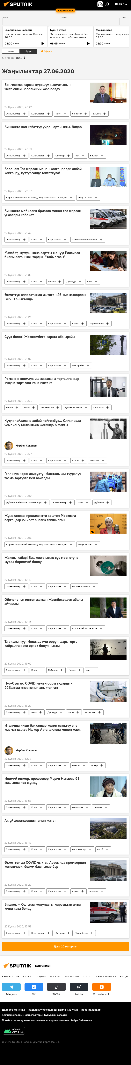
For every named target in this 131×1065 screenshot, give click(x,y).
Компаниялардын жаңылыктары (22, 1015)
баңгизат (77, 113)
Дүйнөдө (71, 281)
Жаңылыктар (13, 113)
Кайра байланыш (81, 1020)
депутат (98, 807)
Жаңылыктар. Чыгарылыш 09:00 (112, 35)
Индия (72, 670)
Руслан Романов (73, 407)
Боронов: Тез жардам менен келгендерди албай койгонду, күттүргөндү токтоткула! (43, 171)
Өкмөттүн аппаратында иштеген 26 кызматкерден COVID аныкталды (45, 297)
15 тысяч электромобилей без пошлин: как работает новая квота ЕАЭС (69, 37)
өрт (77, 155)
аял (88, 670)
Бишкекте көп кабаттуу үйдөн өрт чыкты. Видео (43, 127)
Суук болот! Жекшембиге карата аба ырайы (39, 337)
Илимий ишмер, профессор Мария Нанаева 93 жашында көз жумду (41, 780)
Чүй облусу (82, 933)
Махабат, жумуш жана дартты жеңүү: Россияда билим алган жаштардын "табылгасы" (42, 255)
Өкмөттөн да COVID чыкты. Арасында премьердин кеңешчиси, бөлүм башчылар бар (45, 864)
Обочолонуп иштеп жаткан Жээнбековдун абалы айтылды (43, 601)
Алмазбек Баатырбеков (84, 239)
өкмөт (75, 323)
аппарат (94, 891)
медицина (77, 807)
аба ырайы (78, 365)
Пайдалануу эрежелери (42, 1009)
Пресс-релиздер (90, 1009)
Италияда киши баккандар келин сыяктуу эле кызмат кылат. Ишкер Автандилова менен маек (42, 727)
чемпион (94, 460)
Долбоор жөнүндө (13, 1009)
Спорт (75, 460)
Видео (124, 976)
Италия (76, 765)
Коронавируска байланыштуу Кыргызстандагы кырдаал (36, 197)
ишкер (94, 765)
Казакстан (90, 712)
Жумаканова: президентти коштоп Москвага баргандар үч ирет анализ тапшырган (40, 518)
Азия (89, 281)
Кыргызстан (38, 113)
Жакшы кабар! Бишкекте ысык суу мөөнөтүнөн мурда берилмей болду (42, 560)
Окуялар (60, 155)
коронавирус (97, 323)
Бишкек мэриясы (81, 586)
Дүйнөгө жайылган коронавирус (23, 502)
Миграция (71, 976)
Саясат (28, 976)
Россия (52, 281)
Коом (58, 113)
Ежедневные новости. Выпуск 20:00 (24, 35)
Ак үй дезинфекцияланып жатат (30, 820)
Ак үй (100, 849)
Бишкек (97, 113)
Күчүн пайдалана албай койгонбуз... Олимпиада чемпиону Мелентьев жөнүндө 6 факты (42, 423)
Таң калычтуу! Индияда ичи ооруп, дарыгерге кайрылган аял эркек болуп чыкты (40, 643)
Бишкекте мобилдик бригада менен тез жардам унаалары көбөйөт (42, 213)
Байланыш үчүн (68, 1009)
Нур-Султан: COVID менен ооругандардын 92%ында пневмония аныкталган (38, 685)
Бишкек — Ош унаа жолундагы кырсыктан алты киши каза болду (42, 906)
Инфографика (106, 976)
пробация (98, 407)
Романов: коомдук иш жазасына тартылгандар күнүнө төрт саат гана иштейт (41, 381)
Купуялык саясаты (55, 1015)
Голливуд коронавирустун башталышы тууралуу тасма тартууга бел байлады (42, 476)
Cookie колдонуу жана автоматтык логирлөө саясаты (35, 1020)
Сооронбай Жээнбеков (84, 628)
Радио (9, 407)
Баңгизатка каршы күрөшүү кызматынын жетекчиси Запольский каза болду (37, 87)
